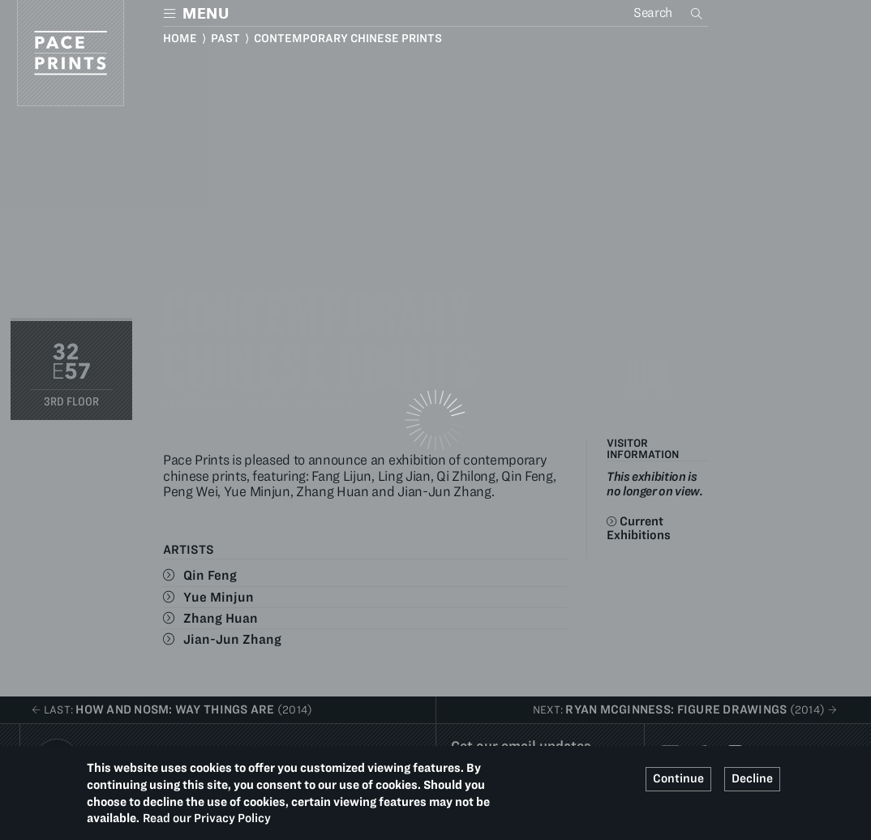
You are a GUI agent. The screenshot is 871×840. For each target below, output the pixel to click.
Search (698, 13)
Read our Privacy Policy (207, 818)
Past (225, 38)
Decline (752, 778)
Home (180, 38)
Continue (678, 778)
